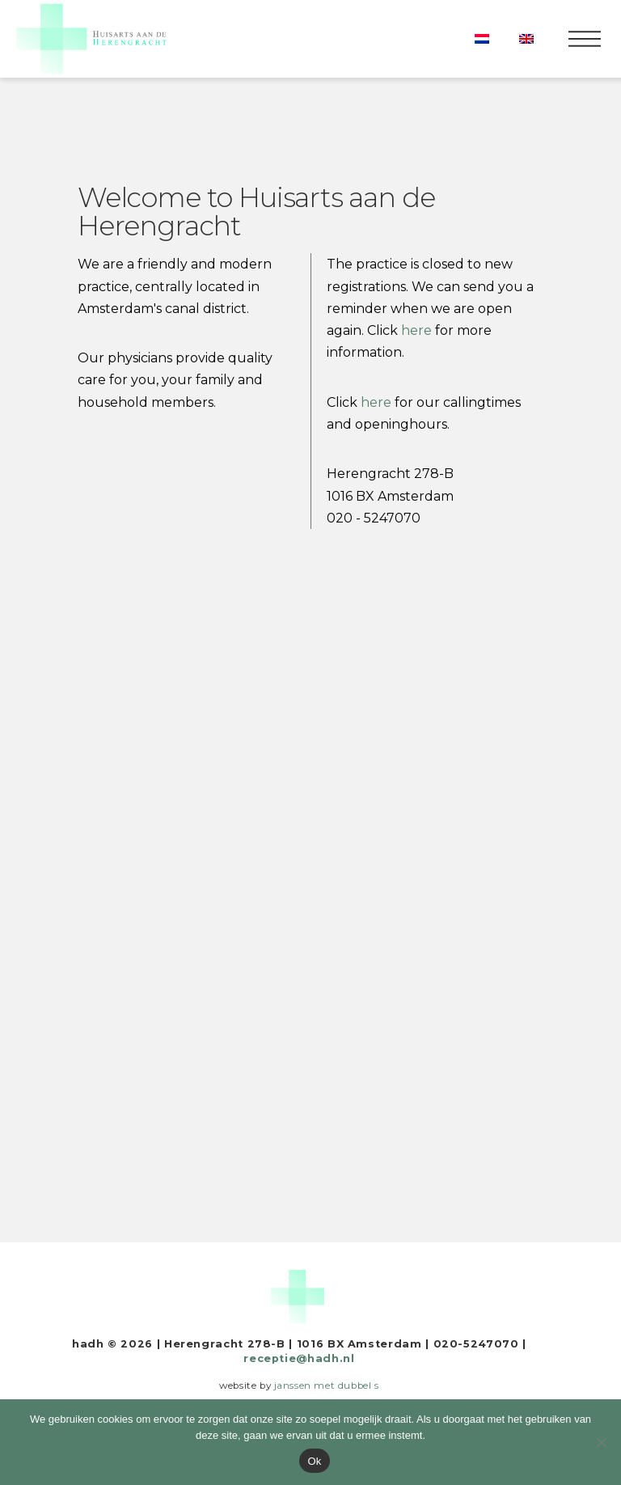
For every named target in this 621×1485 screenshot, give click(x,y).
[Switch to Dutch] (481, 39)
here (376, 402)
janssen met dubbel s (326, 1385)
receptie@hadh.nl (298, 1358)
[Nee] (601, 1442)
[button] (584, 39)
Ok (314, 1461)
